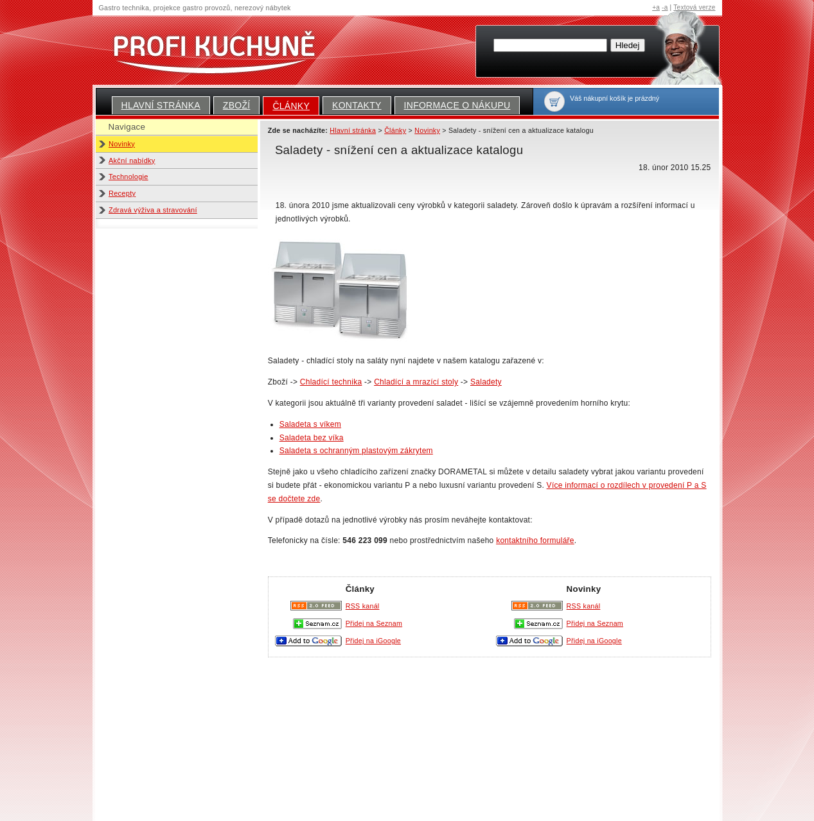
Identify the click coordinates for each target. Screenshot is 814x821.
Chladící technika (331, 381)
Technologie (128, 176)
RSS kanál (584, 606)
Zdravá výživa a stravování (153, 210)
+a (656, 7)
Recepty (122, 193)
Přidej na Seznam (595, 623)
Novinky (122, 144)
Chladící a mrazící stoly (416, 381)
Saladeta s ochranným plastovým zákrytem (356, 450)
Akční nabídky (132, 160)
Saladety (486, 381)
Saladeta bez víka (311, 437)
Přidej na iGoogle (594, 640)
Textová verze (694, 7)
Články (291, 106)
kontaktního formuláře (535, 540)
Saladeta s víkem (310, 424)
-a (665, 7)
